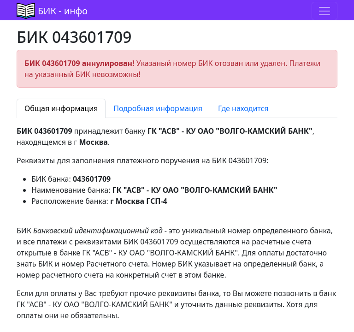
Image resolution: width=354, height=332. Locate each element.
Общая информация (61, 108)
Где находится (243, 108)
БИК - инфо (63, 11)
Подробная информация (157, 108)
